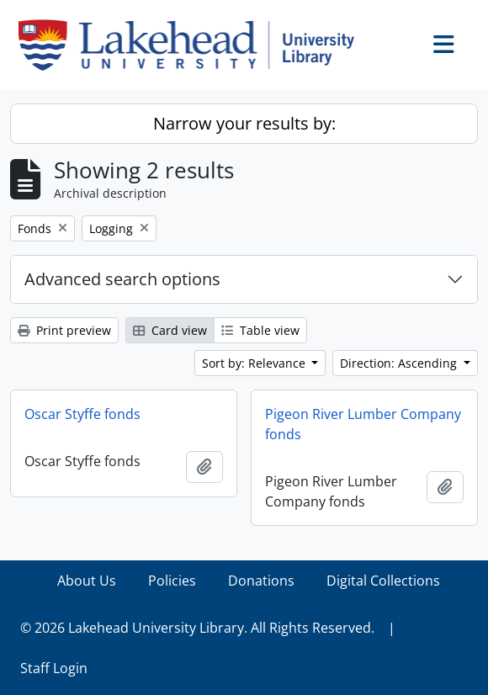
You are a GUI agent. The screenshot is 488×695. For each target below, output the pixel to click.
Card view (170, 330)
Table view (260, 330)
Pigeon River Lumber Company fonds (363, 424)
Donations (261, 580)
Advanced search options (122, 279)
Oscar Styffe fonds (82, 414)
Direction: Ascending (400, 363)
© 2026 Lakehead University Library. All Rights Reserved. (197, 627)
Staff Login (54, 668)
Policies (172, 580)
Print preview (64, 330)
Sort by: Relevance (255, 363)
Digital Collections (383, 580)
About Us (86, 580)
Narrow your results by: (244, 123)
